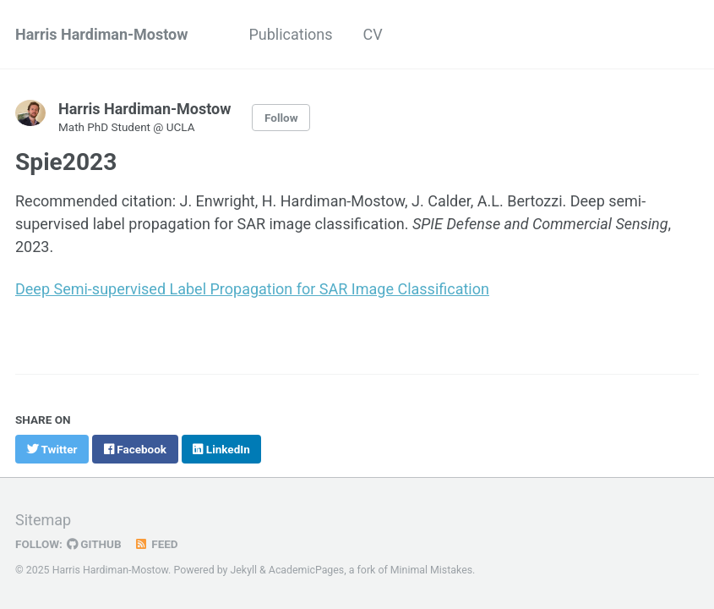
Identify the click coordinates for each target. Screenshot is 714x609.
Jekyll (244, 570)
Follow (281, 117)
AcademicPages (306, 570)
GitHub (94, 544)
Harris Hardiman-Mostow (101, 34)
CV (373, 34)
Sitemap (43, 520)
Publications (290, 34)
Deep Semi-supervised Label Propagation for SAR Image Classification (252, 289)
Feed (156, 544)
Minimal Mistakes (431, 570)
